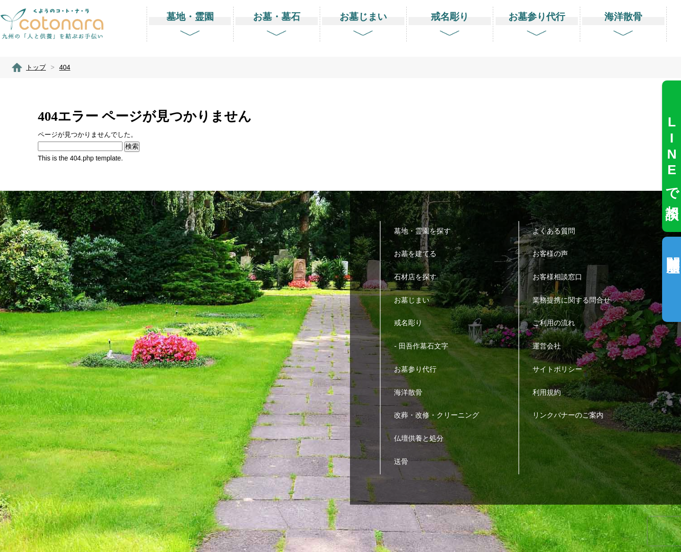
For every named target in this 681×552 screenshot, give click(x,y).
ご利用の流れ (557, 323)
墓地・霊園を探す (426, 231)
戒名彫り (411, 323)
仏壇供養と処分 (422, 438)
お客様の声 (554, 253)
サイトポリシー (561, 369)
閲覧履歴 (672, 249)
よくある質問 (557, 231)
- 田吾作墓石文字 (424, 346)
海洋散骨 (411, 392)
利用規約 (550, 392)
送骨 (404, 461)
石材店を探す (419, 277)
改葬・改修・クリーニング (440, 415)
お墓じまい (415, 300)
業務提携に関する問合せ (575, 300)
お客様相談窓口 (561, 277)
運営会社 (550, 346)
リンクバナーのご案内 (572, 415)
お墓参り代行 (419, 369)
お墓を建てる (419, 253)
